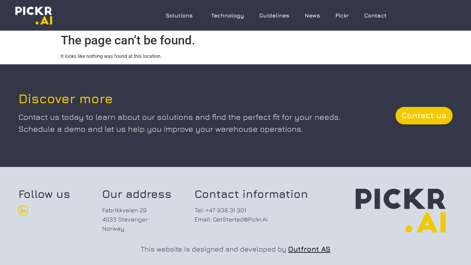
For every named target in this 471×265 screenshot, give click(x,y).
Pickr (342, 15)
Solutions (181, 15)
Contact (375, 15)
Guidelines (274, 15)
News (312, 15)
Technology (227, 15)
